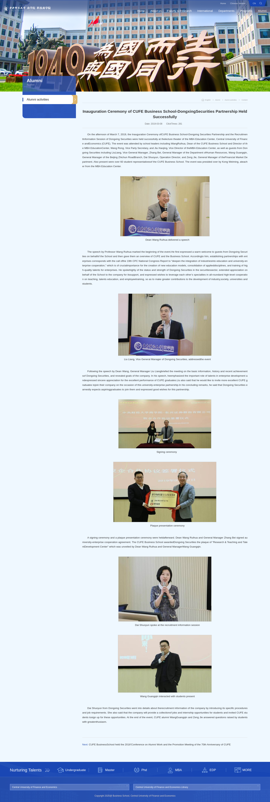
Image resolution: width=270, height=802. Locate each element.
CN (250, 3)
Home (218, 3)
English (208, 100)
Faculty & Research (176, 11)
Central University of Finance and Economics (34, 787)
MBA (174, 770)
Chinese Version (234, 3)
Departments (223, 11)
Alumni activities (38, 99)
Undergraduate (71, 770)
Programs (243, 11)
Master (106, 770)
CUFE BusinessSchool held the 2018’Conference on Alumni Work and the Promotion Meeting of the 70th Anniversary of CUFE (160, 744)
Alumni (258, 11)
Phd (140, 770)
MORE (243, 770)
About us (152, 11)
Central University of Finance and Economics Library (162, 787)
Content (244, 100)
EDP (208, 770)
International (201, 11)
